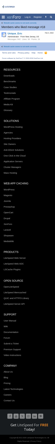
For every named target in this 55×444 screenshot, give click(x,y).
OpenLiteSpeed (11, 286)
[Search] (51, 17)
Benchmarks (10, 81)
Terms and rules (9, 53)
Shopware (9, 235)
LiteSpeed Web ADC (14, 263)
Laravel (7, 230)
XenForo (8, 224)
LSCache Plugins (12, 269)
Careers (7, 395)
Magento (8, 195)
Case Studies (10, 87)
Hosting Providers (12, 138)
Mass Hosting (10, 173)
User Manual (10, 320)
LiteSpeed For (32, 424)
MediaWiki (9, 241)
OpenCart (8, 212)
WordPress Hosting (13, 127)
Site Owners (10, 144)
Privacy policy (23, 53)
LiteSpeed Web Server (15, 258)
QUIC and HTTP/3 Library (16, 298)
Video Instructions (12, 355)
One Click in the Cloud (15, 155)
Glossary (8, 110)
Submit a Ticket (11, 343)
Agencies (8, 132)
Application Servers (13, 161)
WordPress (9, 189)
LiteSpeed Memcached (15, 292)
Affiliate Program (12, 98)
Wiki (6, 326)
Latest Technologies (13, 389)
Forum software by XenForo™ (22, 58)
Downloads (9, 75)
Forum (7, 338)
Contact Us (9, 400)
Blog (6, 377)
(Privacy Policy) (35, 441)
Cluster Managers (12, 167)
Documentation (11, 332)
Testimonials (10, 93)
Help (33, 53)
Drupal (7, 218)
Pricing (7, 383)
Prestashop (9, 206)
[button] (3, 17)
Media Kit (8, 104)
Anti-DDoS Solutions (14, 150)
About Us (8, 371)
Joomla (7, 201)
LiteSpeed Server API (14, 304)
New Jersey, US (32, 37)
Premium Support (12, 349)
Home (40, 53)
